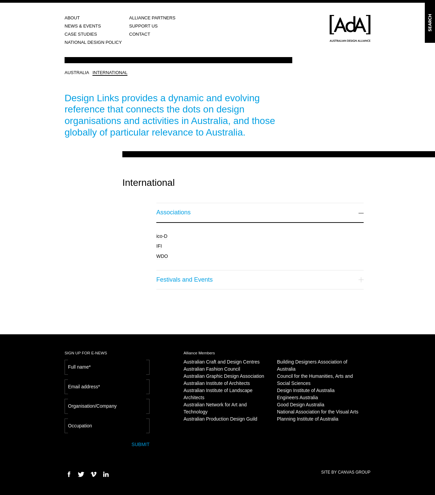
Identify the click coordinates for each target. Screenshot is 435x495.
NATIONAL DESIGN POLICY (93, 42)
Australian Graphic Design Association (224, 376)
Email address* (84, 386)
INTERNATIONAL (109, 72)
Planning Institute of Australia (307, 419)
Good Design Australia (300, 404)
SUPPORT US (143, 26)
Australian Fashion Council (212, 369)
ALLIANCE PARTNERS (152, 17)
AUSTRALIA (77, 72)
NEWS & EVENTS (83, 26)
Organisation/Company (92, 406)
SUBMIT (141, 444)
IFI (159, 246)
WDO (162, 256)
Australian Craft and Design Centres (222, 362)
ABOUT (72, 17)
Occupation (80, 425)
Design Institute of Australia (306, 390)
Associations (260, 212)
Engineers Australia (297, 397)
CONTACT (139, 34)
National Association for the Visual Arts (317, 411)
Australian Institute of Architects (217, 383)
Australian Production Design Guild (220, 419)
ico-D (162, 236)
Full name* (79, 367)
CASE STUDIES (81, 34)
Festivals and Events (260, 279)
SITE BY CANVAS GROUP (345, 472)
